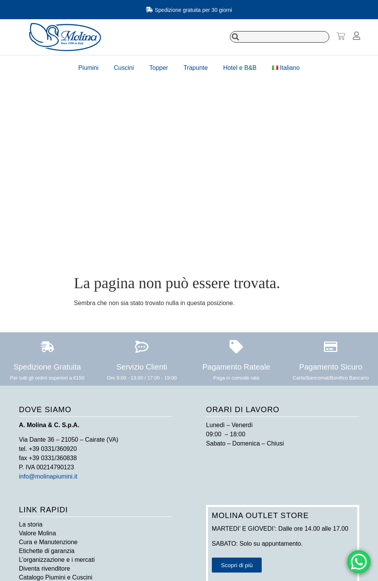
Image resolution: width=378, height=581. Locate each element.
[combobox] (279, 37)
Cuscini (124, 67)
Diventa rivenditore (44, 568)
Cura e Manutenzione (48, 542)
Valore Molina (37, 533)
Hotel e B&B (239, 67)
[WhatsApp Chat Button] (358, 561)
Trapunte (195, 67)
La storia (30, 524)
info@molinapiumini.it (48, 476)
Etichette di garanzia (46, 551)
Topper (158, 67)
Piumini (88, 67)
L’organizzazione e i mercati (56, 559)
